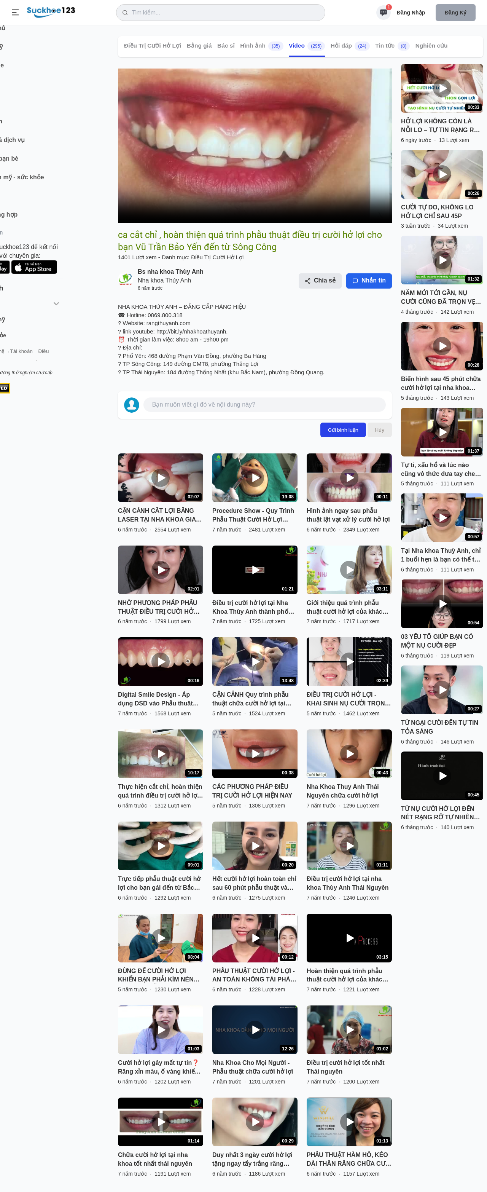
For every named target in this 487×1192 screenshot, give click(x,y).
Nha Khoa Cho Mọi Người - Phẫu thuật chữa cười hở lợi (252, 1067)
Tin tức (392, 46)
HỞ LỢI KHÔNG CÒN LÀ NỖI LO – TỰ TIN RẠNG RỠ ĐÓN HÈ (440, 126)
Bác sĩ (226, 45)
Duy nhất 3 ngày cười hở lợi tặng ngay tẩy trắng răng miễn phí (252, 1160)
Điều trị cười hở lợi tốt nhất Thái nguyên (346, 1067)
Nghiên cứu (431, 45)
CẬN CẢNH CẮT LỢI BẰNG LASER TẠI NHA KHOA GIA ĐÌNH (157, 515)
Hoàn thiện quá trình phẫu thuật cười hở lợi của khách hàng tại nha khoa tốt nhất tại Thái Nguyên (349, 976)
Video (307, 46)
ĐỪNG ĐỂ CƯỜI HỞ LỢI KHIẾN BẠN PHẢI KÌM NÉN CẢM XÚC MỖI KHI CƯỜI (156, 976)
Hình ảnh (261, 46)
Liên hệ (42, 361)
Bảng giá (199, 45)
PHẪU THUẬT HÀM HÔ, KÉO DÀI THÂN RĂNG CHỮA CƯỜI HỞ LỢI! (349, 1160)
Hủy (379, 430)
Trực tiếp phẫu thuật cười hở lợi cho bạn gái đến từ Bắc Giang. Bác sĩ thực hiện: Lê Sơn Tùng (159, 884)
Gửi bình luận (343, 430)
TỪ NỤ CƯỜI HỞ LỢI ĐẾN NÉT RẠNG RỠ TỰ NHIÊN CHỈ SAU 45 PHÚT (437, 814)
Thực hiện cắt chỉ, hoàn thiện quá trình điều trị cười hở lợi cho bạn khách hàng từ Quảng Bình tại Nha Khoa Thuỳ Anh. (160, 791)
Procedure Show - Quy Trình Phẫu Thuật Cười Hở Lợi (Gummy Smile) (253, 515)
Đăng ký (455, 13)
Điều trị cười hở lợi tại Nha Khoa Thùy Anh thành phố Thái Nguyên (250, 608)
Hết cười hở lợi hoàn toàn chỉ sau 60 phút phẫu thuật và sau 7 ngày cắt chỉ (254, 884)
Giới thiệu (17, 361)
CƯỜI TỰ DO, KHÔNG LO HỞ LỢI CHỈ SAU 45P (437, 211)
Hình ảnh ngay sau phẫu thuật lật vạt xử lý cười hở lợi (348, 515)
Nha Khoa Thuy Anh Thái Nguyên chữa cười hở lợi (343, 791)
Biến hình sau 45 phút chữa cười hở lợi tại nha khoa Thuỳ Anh (441, 384)
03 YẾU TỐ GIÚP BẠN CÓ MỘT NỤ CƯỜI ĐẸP (437, 641)
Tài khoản (67, 361)
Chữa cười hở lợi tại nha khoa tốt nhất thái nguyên (155, 1159)
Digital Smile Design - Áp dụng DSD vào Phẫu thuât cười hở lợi (155, 699)
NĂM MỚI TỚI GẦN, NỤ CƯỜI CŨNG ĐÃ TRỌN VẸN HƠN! (440, 298)
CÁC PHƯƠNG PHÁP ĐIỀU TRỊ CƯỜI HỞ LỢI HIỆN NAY (252, 791)
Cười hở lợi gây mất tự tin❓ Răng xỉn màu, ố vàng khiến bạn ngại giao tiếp (158, 1068)
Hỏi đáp (350, 46)
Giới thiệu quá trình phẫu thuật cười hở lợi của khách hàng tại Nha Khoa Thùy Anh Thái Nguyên (348, 608)
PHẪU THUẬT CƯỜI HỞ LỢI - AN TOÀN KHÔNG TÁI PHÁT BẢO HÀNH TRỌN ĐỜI (253, 976)
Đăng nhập (411, 13)
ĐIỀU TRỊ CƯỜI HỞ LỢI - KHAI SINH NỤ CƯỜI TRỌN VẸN (346, 699)
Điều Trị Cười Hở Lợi (152, 45)
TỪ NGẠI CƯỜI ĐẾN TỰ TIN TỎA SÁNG (439, 727)
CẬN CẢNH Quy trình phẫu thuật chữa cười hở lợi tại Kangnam (250, 699)
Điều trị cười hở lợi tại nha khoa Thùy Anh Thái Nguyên (347, 883)
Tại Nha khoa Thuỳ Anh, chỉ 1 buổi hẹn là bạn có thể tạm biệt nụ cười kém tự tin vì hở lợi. (442, 555)
